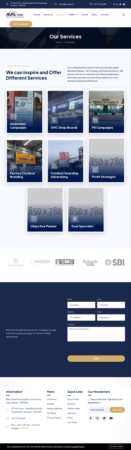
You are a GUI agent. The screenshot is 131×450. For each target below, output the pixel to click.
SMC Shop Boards (64, 127)
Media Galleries (54, 408)
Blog (94, 14)
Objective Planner (43, 226)
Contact (105, 14)
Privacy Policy (54, 417)
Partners (71, 404)
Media (72, 14)
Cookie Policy (78, 446)
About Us (48, 14)
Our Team (72, 422)
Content (70, 324)
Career (84, 14)
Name (69, 299)
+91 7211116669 (18, 418)
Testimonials (73, 408)
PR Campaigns (102, 127)
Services (60, 14)
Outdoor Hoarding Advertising (64, 175)
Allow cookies (116, 446)
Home (37, 14)
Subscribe (117, 410)
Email (99, 299)
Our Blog (51, 413)
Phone (99, 312)
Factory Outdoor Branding (22, 175)
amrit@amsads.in (66, 4)
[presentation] (86, 348)
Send (96, 358)
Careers (51, 404)
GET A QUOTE (21, 24)
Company (51, 399)
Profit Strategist (104, 177)
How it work (73, 399)
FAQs (70, 417)
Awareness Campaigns (18, 125)
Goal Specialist (82, 226)
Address (70, 312)
